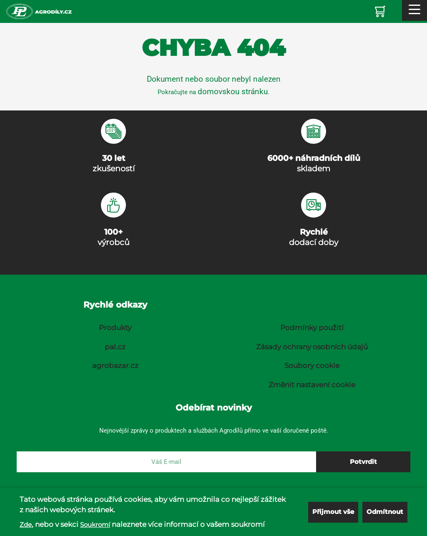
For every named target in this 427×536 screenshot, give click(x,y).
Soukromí (95, 524)
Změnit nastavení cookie (312, 385)
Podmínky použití (312, 327)
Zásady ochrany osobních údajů (312, 347)
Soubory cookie (311, 365)
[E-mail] (166, 461)
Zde (26, 524)
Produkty (115, 327)
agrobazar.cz (115, 365)
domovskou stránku (233, 91)
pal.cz (115, 347)
